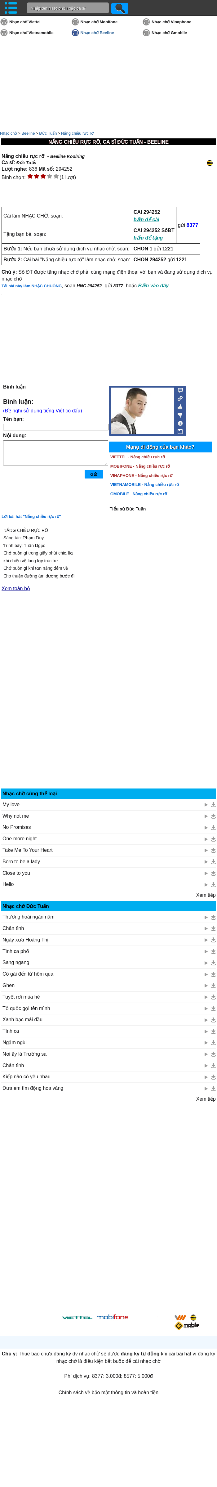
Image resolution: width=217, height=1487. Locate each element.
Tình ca (10, 1031)
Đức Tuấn (48, 133)
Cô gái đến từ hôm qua (27, 974)
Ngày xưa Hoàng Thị (25, 939)
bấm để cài (146, 219)
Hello (8, 884)
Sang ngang (15, 962)
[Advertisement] (108, 1206)
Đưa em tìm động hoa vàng (32, 1088)
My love (11, 804)
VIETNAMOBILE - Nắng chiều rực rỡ (144, 484)
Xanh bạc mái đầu (22, 1019)
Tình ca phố (15, 951)
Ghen (8, 985)
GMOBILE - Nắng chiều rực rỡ (138, 494)
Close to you (16, 873)
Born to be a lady (21, 861)
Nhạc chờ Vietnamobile (31, 32)
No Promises (16, 827)
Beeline (28, 133)
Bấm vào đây (153, 285)
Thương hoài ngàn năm (28, 916)
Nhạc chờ (8, 133)
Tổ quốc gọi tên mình (26, 1008)
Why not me (15, 816)
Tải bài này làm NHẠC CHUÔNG (32, 286)
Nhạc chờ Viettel (25, 22)
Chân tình (13, 928)
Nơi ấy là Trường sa (24, 1054)
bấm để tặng (148, 237)
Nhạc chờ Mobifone (99, 22)
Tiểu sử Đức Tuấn (128, 508)
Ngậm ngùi (14, 1042)
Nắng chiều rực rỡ (77, 133)
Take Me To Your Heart (27, 850)
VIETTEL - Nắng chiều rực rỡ (137, 457)
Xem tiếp (206, 895)
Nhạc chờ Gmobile (169, 32)
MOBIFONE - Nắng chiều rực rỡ (140, 466)
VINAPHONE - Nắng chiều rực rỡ (141, 475)
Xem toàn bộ (16, 588)
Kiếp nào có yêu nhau (26, 1076)
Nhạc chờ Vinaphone (171, 22)
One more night (19, 838)
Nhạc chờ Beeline (97, 32)
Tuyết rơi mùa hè (21, 997)
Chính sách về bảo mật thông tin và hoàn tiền (108, 1392)
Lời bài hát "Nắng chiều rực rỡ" (31, 516)
